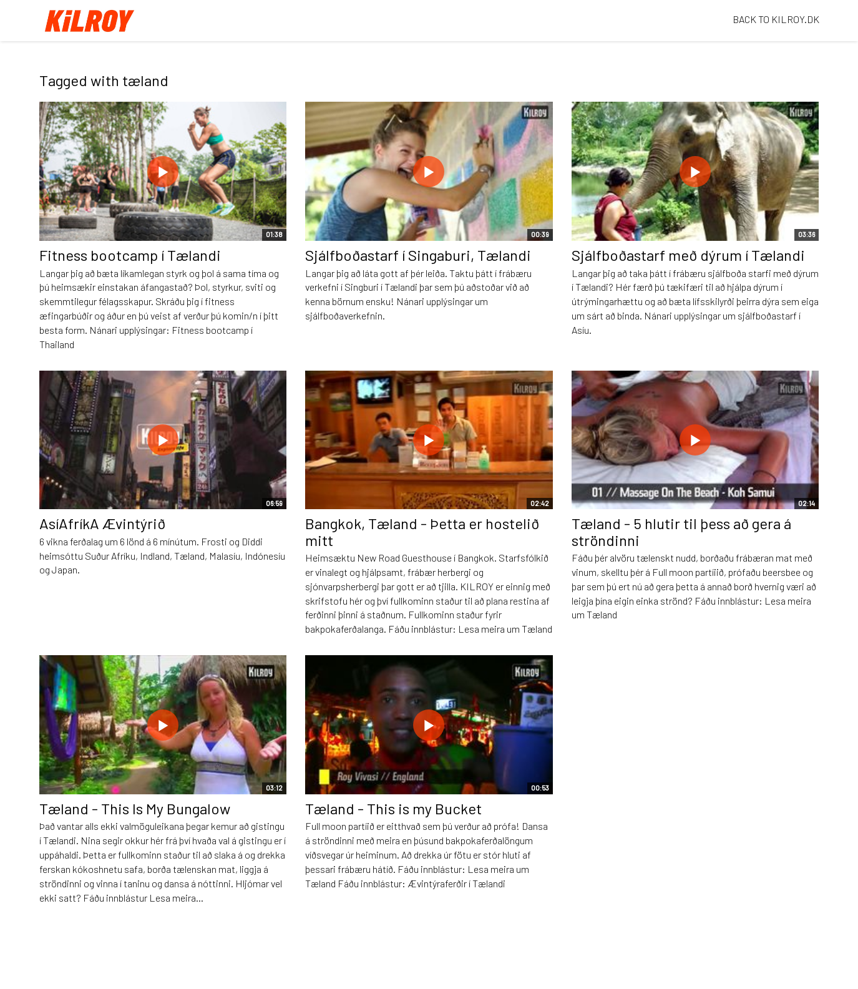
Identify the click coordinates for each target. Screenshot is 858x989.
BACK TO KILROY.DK (776, 19)
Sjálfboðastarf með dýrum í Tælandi (688, 255)
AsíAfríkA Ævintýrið (102, 523)
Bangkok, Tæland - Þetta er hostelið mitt (422, 531)
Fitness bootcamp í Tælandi (130, 255)
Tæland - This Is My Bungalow (134, 808)
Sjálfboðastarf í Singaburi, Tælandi (418, 255)
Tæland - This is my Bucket (393, 808)
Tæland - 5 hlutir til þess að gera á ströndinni (681, 531)
